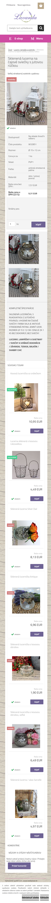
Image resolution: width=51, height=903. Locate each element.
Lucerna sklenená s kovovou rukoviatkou (24, 442)
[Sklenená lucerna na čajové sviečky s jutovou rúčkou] (27, 83)
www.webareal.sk (30, 880)
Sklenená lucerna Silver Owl (23, 509)
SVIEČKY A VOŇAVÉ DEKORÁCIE (25, 343)
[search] (41, 28)
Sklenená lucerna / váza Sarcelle (25, 780)
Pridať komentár (19, 865)
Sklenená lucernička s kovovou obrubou (25, 646)
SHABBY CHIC (15, 350)
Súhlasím (44, 897)
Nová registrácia (24, 4)
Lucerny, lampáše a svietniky (24, 49)
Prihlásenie (11, 4)
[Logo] (25, 16)
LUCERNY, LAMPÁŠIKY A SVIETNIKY (25, 339)
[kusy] (11, 224)
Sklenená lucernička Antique (24, 576)
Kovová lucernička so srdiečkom (25, 373)
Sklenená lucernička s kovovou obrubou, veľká (25, 713)
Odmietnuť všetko (30, 897)
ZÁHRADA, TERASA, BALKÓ (23, 346)
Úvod (10, 49)
